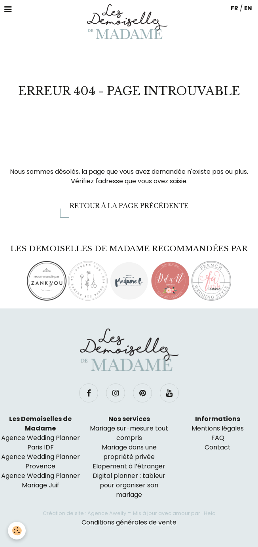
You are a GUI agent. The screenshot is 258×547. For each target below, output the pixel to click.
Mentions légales (218, 428)
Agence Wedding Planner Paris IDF (40, 442)
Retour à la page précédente (129, 206)
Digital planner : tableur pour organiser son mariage (129, 485)
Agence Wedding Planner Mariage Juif (40, 480)
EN (248, 8)
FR (234, 8)
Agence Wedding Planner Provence (40, 461)
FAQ (217, 437)
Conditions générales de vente (129, 522)
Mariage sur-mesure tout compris (129, 433)
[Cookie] (17, 530)
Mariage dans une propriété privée (129, 452)
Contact (218, 447)
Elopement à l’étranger (129, 466)
